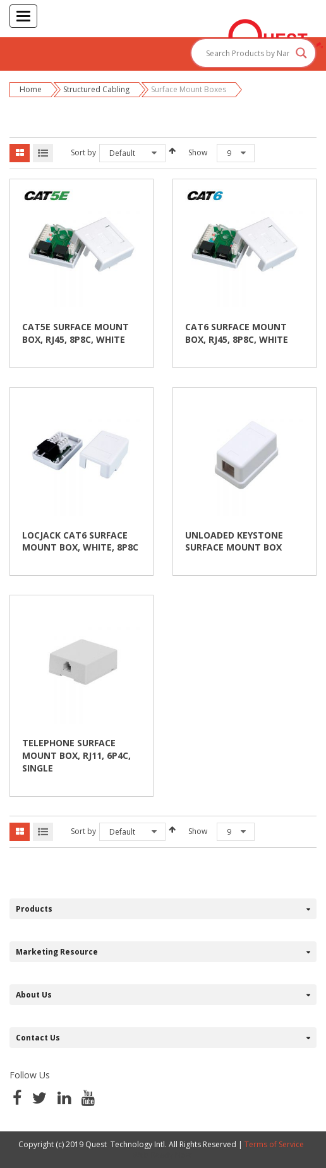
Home (31, 89)
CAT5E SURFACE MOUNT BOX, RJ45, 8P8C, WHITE (75, 333)
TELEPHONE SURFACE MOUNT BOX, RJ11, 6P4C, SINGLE (76, 755)
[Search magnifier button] (301, 53)
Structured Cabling (96, 89)
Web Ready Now (163, 1155)
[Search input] (247, 53)
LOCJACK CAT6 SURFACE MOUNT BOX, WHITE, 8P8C (80, 541)
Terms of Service (274, 1144)
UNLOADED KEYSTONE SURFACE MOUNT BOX (234, 541)
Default (122, 153)
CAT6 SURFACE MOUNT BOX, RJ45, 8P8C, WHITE (236, 333)
